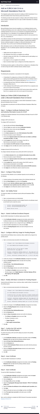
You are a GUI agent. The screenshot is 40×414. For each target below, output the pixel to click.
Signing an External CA (32, 80)
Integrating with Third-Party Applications (12, 5)
